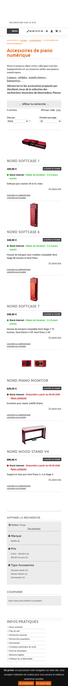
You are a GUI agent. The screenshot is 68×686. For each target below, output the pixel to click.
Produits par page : (48, 117)
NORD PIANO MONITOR (27, 380)
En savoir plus (43, 683)
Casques (11, 77)
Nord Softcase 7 (23, 306)
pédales (22, 77)
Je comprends (26, 683)
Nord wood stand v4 (28, 451)
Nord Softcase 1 (23, 160)
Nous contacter (19, 398)
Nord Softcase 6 (23, 231)
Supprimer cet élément (9, 525)
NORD (14, 541)
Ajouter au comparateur (18, 195)
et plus (18, 557)
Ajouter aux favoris (16, 198)
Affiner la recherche (34, 104)
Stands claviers (17, 574)
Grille (58, 110)
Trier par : (11, 117)
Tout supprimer (34, 528)
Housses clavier (18, 570)
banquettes (13, 80)
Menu (15, 31)
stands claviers (37, 77)
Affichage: (45, 110)
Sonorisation (16, 577)
